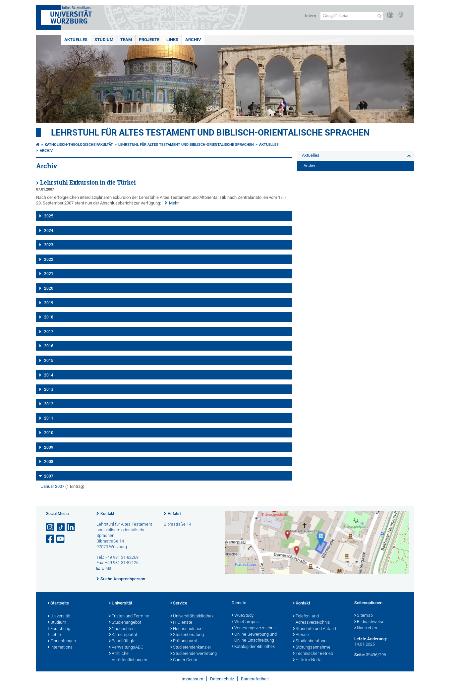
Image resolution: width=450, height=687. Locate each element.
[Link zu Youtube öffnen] (61, 539)
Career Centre (184, 660)
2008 (48, 461)
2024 (48, 230)
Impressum (192, 678)
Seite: (359, 654)
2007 (48, 476)
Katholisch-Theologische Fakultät (79, 145)
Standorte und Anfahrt (314, 629)
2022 (48, 259)
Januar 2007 (52, 486)
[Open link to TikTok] (61, 527)
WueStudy (242, 616)
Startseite (58, 603)
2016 (48, 346)
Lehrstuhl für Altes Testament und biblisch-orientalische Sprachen (210, 133)
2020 (48, 288)
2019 (48, 303)
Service (178, 603)
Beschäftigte (122, 641)
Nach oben (365, 628)
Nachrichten (122, 629)
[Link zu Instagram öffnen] (50, 527)
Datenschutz (222, 678)
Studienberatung (187, 635)
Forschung (59, 629)
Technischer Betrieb (313, 654)
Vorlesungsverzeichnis (254, 628)
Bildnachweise (369, 622)
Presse (301, 635)
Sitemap (363, 616)
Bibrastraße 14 (177, 524)
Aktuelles (75, 39)
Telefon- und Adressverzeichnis (311, 619)
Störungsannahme (311, 648)
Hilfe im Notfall (308, 660)
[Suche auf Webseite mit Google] (351, 16)
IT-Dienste (181, 623)
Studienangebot (125, 623)
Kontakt (107, 513)
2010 (48, 432)
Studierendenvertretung (193, 654)
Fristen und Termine (129, 616)
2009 (48, 447)
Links (172, 39)
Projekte (149, 39)
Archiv (193, 39)
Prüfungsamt (183, 641)
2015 (48, 360)
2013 (48, 389)
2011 (48, 418)
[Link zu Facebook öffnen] (50, 539)
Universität (59, 616)
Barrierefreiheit (255, 678)
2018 (48, 317)
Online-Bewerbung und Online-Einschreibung (254, 638)
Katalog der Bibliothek (253, 647)
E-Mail (107, 568)
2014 (48, 375)
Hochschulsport (186, 629)
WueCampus (245, 622)
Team (126, 39)
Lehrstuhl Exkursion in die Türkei (88, 182)
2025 (48, 216)
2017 (48, 331)
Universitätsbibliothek (191, 616)
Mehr (174, 202)
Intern (310, 15)
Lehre (54, 635)
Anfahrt (174, 513)
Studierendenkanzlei (190, 648)
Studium (103, 39)
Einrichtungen (62, 641)
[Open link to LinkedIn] (71, 527)
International (61, 648)
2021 (48, 273)
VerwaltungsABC (126, 648)
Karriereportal (123, 635)
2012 (48, 404)
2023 (48, 245)
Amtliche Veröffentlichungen (128, 657)
